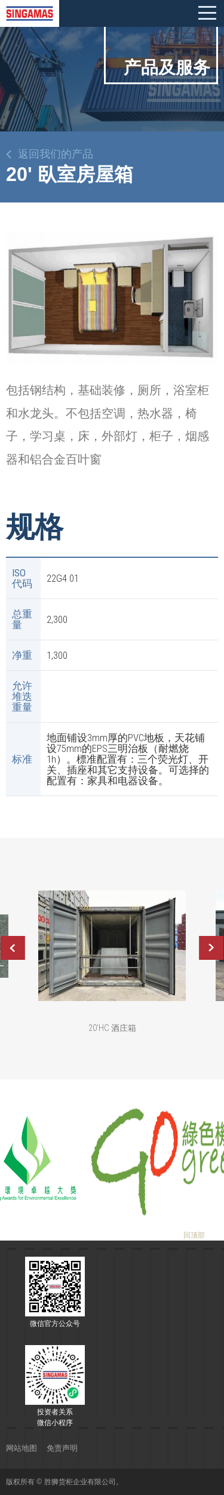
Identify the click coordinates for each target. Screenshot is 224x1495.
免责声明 (62, 1448)
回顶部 (194, 1235)
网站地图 (21, 1448)
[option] (112, 298)
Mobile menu (207, 13)
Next (211, 947)
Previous (12, 947)
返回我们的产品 (55, 154)
